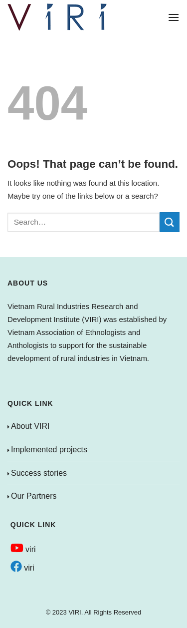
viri (23, 549)
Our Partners (34, 496)
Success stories (39, 473)
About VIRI (30, 426)
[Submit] (170, 222)
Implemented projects (49, 449)
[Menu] (174, 17)
